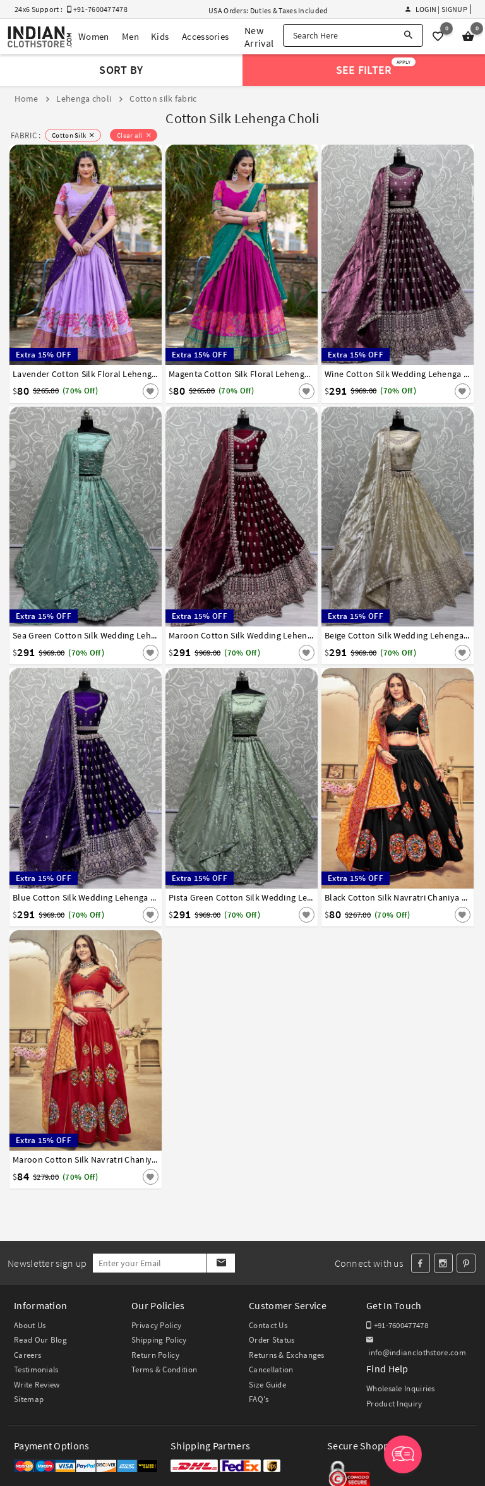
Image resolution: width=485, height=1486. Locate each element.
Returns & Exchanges (287, 1355)
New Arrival (258, 36)
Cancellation (271, 1369)
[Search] (408, 35)
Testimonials (36, 1369)
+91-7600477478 (397, 1325)
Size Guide (267, 1384)
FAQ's (259, 1399)
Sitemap (29, 1399)
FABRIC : (25, 135)
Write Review (37, 1384)
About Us (29, 1325)
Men (130, 36)
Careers (27, 1355)
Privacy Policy (156, 1325)
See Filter (376, 67)
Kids (160, 36)
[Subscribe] (221, 1263)
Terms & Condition (164, 1369)
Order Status (272, 1339)
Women (93, 36)
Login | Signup (436, 9)
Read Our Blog (40, 1339)
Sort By (121, 70)
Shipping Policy (159, 1339)
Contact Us (268, 1325)
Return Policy (155, 1355)
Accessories (205, 36)
